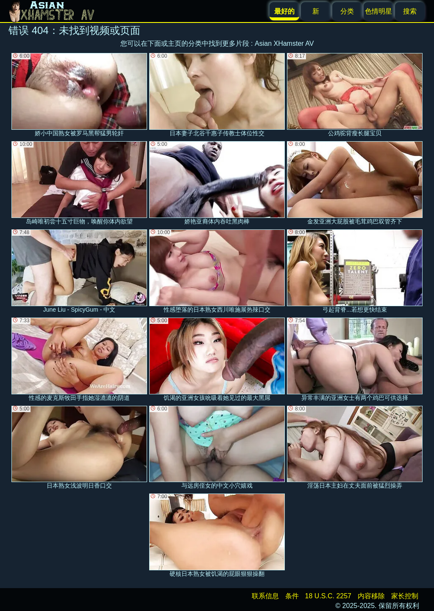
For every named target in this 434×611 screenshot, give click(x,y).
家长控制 (404, 596)
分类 (347, 11)
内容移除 (371, 596)
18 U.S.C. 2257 (328, 596)
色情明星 (378, 11)
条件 (292, 596)
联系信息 (265, 596)
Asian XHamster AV (284, 43)
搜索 (410, 11)
